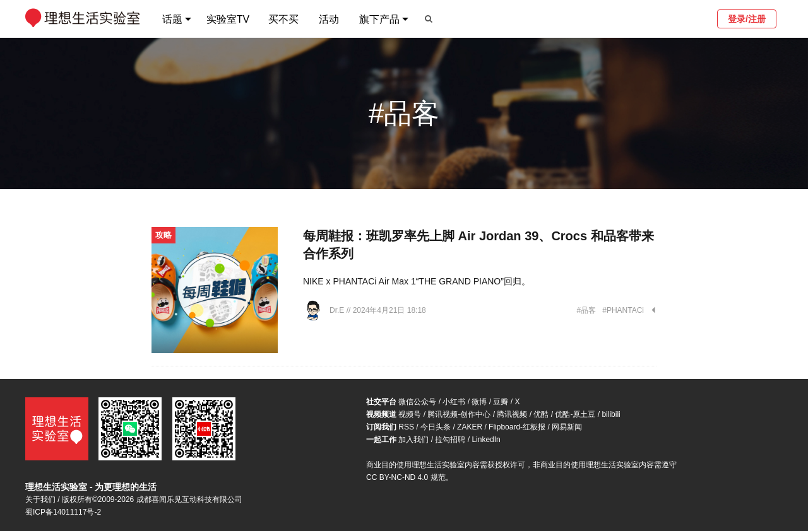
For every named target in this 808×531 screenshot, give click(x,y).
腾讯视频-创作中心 (458, 414)
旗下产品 (379, 19)
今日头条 (435, 427)
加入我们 (413, 439)
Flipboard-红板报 (517, 427)
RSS (406, 427)
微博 (479, 401)
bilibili (611, 414)
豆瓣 (500, 401)
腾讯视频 (512, 414)
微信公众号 (417, 401)
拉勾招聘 (450, 439)
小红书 (454, 401)
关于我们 (40, 499)
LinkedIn (486, 439)
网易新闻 (567, 427)
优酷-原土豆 (575, 414)
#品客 (587, 310)
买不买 (283, 19)
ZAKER (469, 427)
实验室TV (227, 19)
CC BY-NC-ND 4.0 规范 (406, 477)
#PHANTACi (623, 310)
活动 (329, 19)
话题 (172, 19)
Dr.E (338, 310)
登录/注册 (747, 19)
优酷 (541, 414)
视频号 (409, 414)
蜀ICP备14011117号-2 (63, 512)
